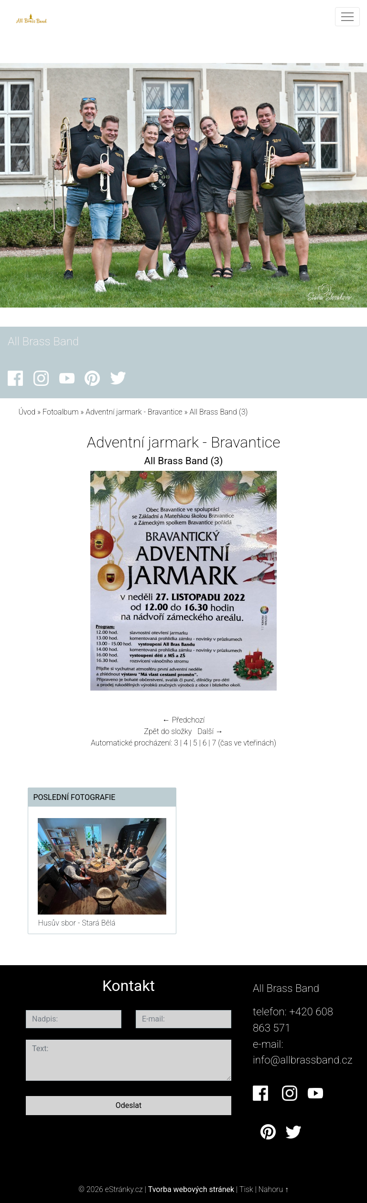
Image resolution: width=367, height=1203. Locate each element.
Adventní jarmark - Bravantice (135, 411)
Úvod (26, 411)
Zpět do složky (168, 731)
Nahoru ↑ (274, 1189)
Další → (210, 731)
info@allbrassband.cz (303, 1060)
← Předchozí (183, 719)
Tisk (246, 1189)
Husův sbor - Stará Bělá (76, 922)
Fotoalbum (60, 411)
